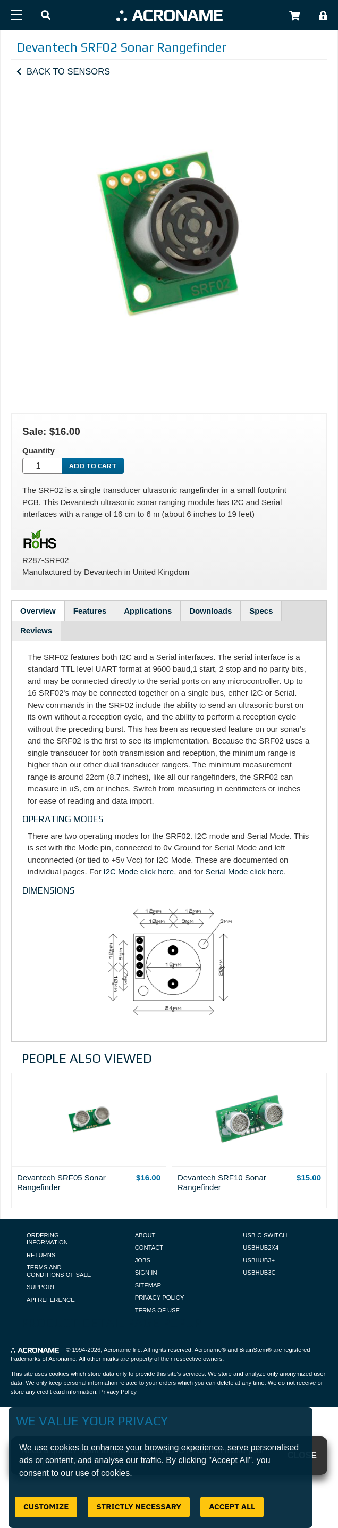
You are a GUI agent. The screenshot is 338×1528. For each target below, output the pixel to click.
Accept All (232, 1506)
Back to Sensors (68, 71)
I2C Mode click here (139, 871)
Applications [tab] (148, 610)
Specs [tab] (261, 610)
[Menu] (16, 14)
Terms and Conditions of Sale (59, 1271)
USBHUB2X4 (260, 1247)
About (145, 1235)
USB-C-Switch (265, 1235)
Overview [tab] (38, 610)
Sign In (146, 1272)
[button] (45, 15)
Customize (46, 1506)
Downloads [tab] (210, 610)
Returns (41, 1255)
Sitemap (148, 1285)
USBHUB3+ (259, 1260)
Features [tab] (90, 610)
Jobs (142, 1260)
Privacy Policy (159, 1297)
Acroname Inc (122, 1350)
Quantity (38, 450)
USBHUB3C (259, 1272)
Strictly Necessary (138, 1506)
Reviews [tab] (36, 630)
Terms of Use (157, 1310)
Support (41, 1287)
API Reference (51, 1299)
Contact (149, 1247)
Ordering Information (47, 1239)
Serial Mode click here (244, 871)
